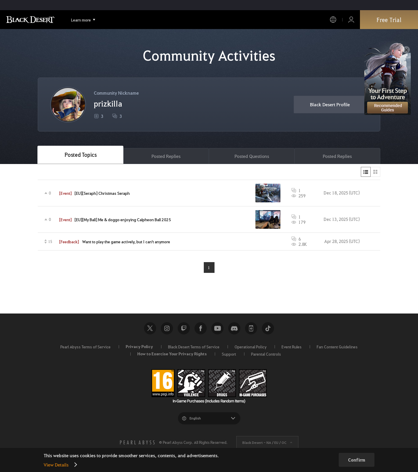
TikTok (268, 328)
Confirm (356, 460)
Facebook (200, 328)
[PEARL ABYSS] (137, 442)
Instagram (167, 328)
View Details (56, 465)
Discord (234, 328)
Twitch (184, 328)
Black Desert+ (251, 328)
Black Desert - (264, 442)
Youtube (217, 328)
